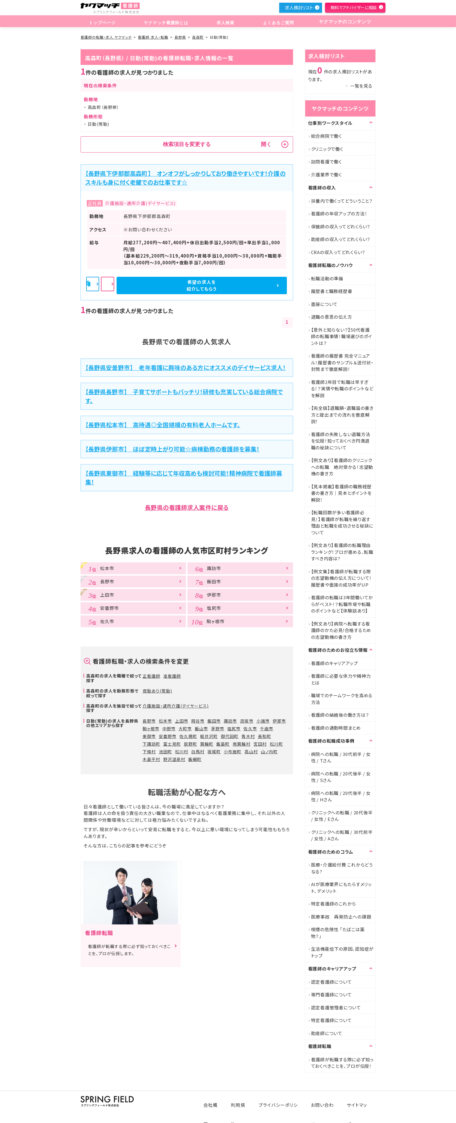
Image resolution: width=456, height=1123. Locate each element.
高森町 (198, 37)
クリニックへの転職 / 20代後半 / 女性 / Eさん (342, 815)
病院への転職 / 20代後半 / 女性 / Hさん (341, 796)
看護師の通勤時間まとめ (336, 728)
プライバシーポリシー (282, 1100)
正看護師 (151, 676)
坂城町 (214, 751)
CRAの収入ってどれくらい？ (338, 252)
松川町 (276, 744)
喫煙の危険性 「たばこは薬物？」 (338, 932)
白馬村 (198, 751)
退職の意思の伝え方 (331, 317)
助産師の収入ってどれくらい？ (341, 239)
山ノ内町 (269, 751)
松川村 (181, 751)
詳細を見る (187, 285)
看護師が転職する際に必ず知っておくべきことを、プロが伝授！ (342, 1062)
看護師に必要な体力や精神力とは (341, 679)
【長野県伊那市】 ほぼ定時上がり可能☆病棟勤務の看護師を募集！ (172, 449)
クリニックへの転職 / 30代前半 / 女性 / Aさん (342, 835)
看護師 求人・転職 (153, 37)
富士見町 (172, 744)
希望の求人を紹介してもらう (255, 285)
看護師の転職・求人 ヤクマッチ (106, 37)
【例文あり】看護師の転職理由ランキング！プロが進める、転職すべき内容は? (342, 552)
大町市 (185, 728)
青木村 (248, 736)
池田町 (165, 751)
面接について (324, 304)
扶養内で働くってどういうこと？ (342, 201)
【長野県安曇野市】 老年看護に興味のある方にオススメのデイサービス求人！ (185, 367)
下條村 (149, 751)
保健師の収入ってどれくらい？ (341, 226)
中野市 (169, 728)
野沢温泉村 (174, 759)
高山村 (251, 751)
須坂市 (246, 721)
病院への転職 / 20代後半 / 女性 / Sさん (341, 776)
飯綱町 (195, 759)
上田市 (181, 721)
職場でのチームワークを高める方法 (342, 698)
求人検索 (223, 21)
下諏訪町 (151, 744)
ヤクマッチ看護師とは (165, 21)
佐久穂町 (188, 736)
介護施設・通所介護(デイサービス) (176, 706)
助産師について (326, 1033)
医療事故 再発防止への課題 (341, 917)
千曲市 (266, 728)
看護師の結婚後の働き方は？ (340, 715)
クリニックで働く (327, 149)
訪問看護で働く (326, 161)
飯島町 (223, 744)
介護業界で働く (326, 174)
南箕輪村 (241, 744)
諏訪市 (230, 721)
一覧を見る (361, 86)
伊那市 (279, 721)
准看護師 (172, 676)
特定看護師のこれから (333, 904)
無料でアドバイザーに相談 (354, 7)
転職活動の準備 (327, 278)
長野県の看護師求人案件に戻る (187, 507)
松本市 (165, 721)
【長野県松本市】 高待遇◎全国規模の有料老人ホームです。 (163, 424)
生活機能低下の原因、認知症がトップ (342, 952)
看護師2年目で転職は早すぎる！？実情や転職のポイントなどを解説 (342, 388)
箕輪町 (206, 744)
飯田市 (214, 721)
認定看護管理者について (336, 1007)
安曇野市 (167, 736)
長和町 (264, 736)
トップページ (101, 21)
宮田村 (260, 744)
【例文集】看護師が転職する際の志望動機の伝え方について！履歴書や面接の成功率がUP (341, 578)
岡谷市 (198, 721)
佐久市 (250, 728)
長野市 (149, 721)
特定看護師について (331, 1020)
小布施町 (232, 751)
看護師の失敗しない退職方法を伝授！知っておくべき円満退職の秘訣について (340, 441)
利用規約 (244, 1100)
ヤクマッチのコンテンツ (342, 21)
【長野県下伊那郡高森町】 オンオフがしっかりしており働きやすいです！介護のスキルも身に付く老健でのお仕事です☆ (185, 177)
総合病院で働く (326, 136)
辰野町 (190, 744)
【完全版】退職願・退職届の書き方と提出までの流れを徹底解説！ (342, 414)
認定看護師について (331, 982)
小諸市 (263, 721)
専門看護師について (331, 994)
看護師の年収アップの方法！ (339, 213)
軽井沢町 (209, 736)
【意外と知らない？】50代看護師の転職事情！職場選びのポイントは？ (341, 336)
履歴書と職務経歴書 (331, 291)
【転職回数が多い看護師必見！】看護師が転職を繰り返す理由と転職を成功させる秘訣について (342, 522)
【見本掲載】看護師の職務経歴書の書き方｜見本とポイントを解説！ (341, 493)
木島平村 (151, 759)
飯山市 (201, 728)
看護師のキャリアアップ (334, 663)
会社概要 (216, 1100)
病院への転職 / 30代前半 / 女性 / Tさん (341, 757)
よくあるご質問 (274, 21)
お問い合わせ (325, 1100)
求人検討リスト (299, 7)
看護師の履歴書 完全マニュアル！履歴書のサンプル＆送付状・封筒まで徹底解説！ (342, 362)
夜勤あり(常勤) (157, 691)
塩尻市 (234, 728)
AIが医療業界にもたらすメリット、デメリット (341, 887)
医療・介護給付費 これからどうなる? (342, 868)
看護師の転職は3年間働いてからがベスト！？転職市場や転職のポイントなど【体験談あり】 (342, 604)
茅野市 (217, 728)
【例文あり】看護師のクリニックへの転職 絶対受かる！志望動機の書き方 (342, 467)
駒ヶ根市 (151, 728)
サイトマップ (359, 1100)
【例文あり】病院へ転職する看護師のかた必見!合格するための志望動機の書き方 (341, 630)
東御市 (149, 736)
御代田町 (229, 736)
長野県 (180, 37)
